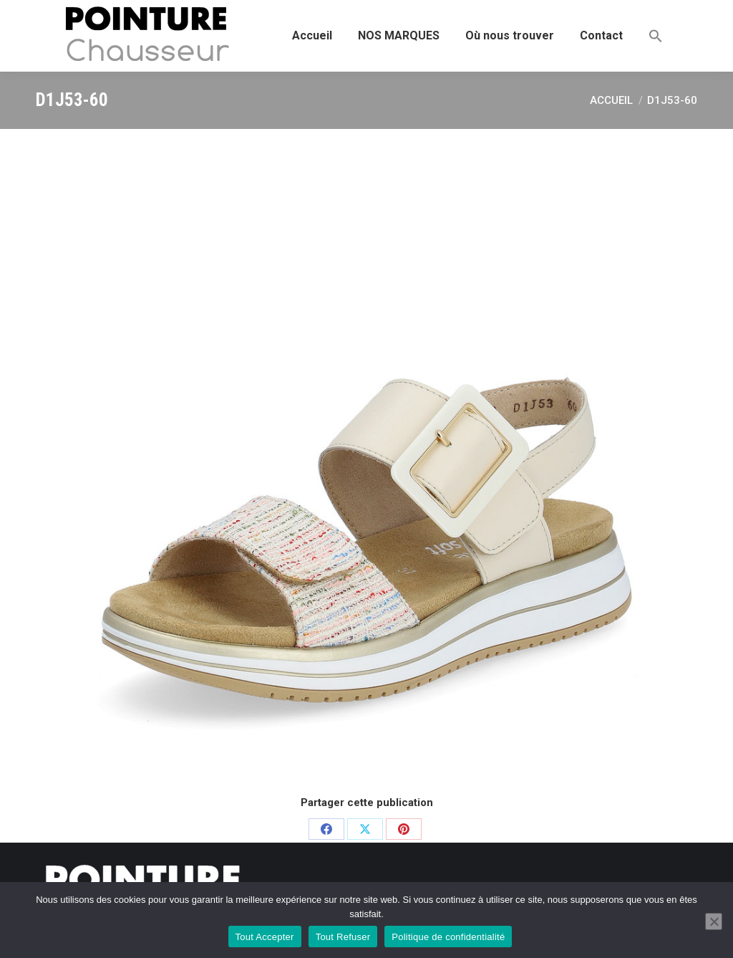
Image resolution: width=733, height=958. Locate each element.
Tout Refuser (343, 936)
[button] (656, 36)
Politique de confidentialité (448, 936)
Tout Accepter (265, 936)
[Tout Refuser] (713, 921)
